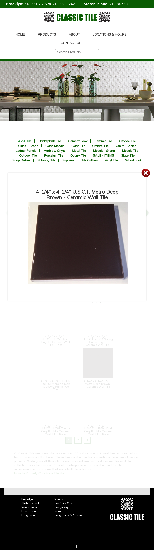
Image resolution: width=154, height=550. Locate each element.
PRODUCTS (47, 34)
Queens (59, 499)
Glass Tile (78, 145)
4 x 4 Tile (24, 141)
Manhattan (28, 511)
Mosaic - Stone (104, 150)
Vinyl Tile (111, 160)
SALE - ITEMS (103, 155)
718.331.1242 (63, 3)
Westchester (29, 507)
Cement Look (77, 141)
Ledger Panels (26, 150)
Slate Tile (128, 155)
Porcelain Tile (53, 155)
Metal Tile (79, 150)
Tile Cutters (89, 160)
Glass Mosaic (54, 145)
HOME (20, 34)
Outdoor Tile (28, 155)
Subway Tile (46, 160)
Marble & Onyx (54, 150)
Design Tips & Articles (68, 515)
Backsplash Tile (49, 141)
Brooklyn (27, 499)
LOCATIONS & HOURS (110, 34)
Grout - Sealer (126, 145)
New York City (63, 503)
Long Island (29, 515)
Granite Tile (100, 145)
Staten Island (30, 503)
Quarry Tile (78, 155)
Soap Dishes (21, 160)
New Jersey (61, 507)
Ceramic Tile (103, 141)
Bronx (57, 511)
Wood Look (133, 160)
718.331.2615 (35, 3)
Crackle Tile (127, 141)
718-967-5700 (121, 3)
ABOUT (74, 34)
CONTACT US (71, 43)
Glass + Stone (28, 145)
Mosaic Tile (130, 150)
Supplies (68, 160)
